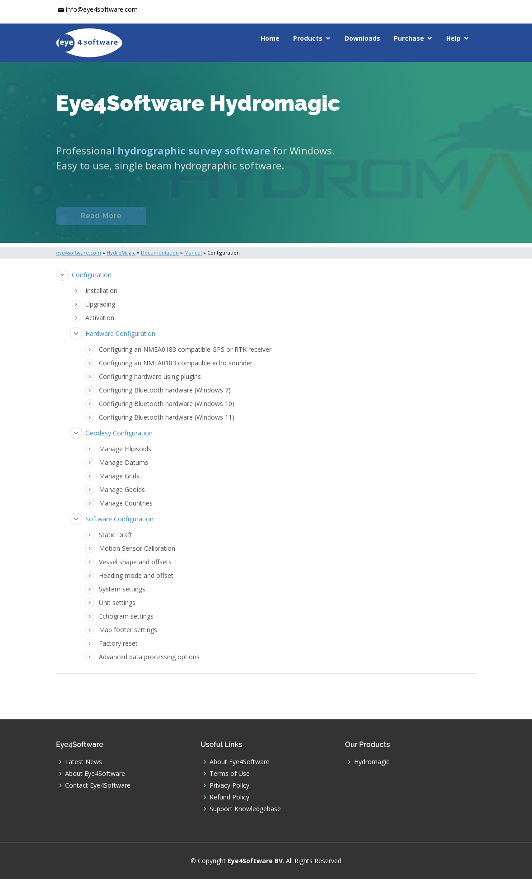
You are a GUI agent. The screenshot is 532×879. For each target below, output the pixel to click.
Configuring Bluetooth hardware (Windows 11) (166, 417)
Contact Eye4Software (98, 785)
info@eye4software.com (102, 9)
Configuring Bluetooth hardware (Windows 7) (165, 390)
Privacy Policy (229, 785)
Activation (99, 317)
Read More (100, 222)
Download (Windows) (340, 222)
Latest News (83, 762)
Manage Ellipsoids (125, 448)
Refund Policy (229, 797)
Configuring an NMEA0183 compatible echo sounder (175, 363)
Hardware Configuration (120, 333)
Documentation (198, 222)
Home (270, 38)
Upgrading (100, 304)
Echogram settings (126, 616)
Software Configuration (119, 519)
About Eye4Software (95, 773)
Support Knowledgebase (245, 809)
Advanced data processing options (149, 656)
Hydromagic (371, 762)
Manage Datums (123, 462)
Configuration (92, 274)
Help (453, 38)
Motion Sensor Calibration (137, 548)
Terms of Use (230, 773)
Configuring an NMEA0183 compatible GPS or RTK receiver (185, 349)
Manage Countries (126, 503)
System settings (122, 589)
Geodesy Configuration (119, 433)
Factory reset (118, 643)
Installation (101, 290)
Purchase (409, 38)
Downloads (362, 38)
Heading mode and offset (136, 575)
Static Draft (115, 534)
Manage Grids (119, 476)
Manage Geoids (122, 489)
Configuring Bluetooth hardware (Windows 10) (166, 403)
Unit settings (117, 602)
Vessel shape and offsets (135, 562)
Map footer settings (128, 629)
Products (307, 38)
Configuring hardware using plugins (150, 376)
